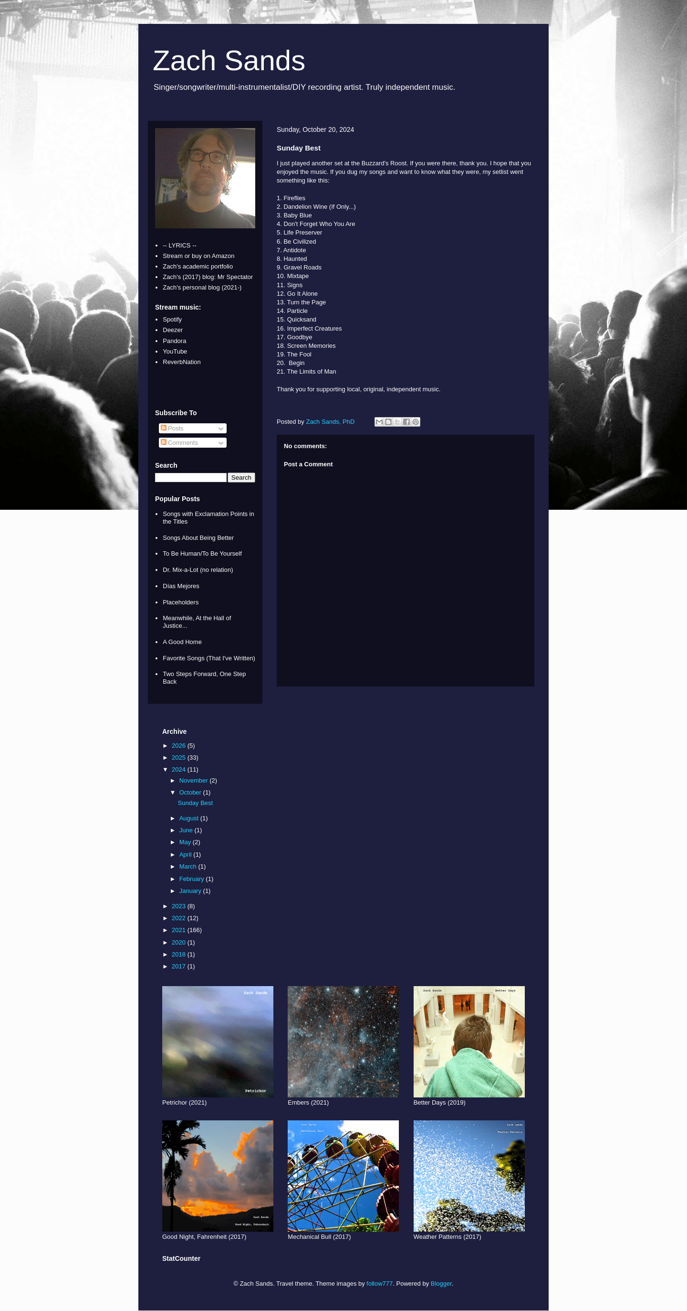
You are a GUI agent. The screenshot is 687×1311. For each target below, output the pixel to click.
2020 (179, 942)
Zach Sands (229, 60)
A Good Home (182, 641)
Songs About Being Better (198, 537)
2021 (179, 930)
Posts (172, 428)
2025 (179, 757)
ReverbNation (182, 361)
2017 (179, 966)
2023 (179, 906)
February (192, 878)
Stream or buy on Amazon (198, 255)
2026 (179, 745)
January (191, 890)
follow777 (379, 1283)
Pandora (174, 340)
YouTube (175, 351)
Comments (179, 442)
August (189, 818)
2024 (179, 769)
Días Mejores (181, 586)
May (186, 842)
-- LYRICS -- (180, 245)
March (188, 866)
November (194, 780)
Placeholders (180, 602)
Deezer (173, 329)
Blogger (441, 1283)
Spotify (172, 319)
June (187, 830)
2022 (179, 918)
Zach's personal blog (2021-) (202, 287)
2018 (179, 954)
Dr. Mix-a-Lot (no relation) (198, 569)
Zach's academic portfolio (198, 266)
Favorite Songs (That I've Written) (209, 658)
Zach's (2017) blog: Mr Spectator (208, 276)
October (191, 792)
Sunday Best (195, 802)
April (186, 854)
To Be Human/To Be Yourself (202, 553)
